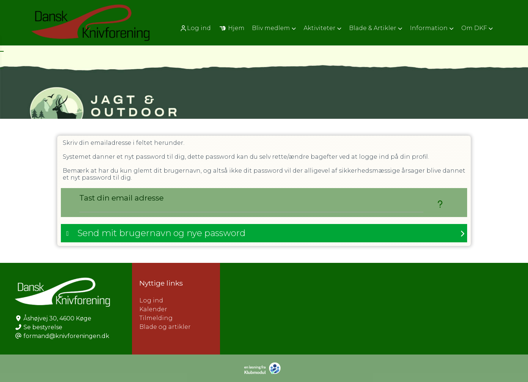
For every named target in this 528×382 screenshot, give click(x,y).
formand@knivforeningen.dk (66, 336)
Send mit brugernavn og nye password (161, 233)
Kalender (153, 309)
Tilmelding (156, 318)
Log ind (195, 28)
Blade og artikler (165, 326)
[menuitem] (196, 28)
